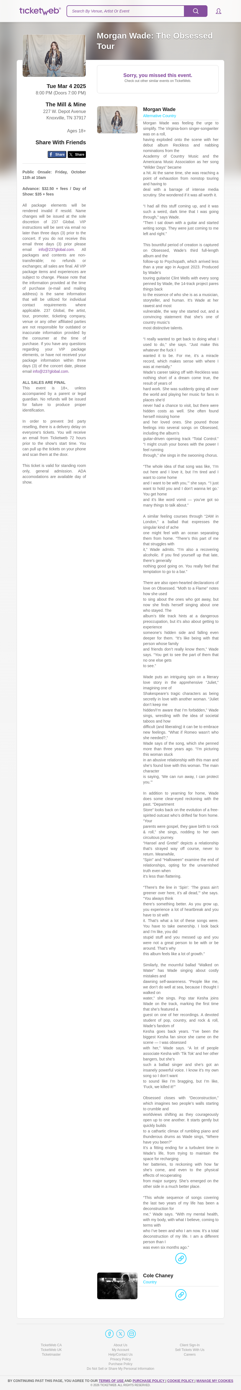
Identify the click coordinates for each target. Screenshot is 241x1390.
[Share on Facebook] (57, 154)
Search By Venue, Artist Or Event (100, 11)
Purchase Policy (120, 1364)
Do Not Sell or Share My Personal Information (120, 1369)
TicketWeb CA (51, 1345)
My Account (120, 1350)
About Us (120, 1345)
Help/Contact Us (120, 1354)
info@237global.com (56, 250)
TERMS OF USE (111, 1381)
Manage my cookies (214, 1381)
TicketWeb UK (51, 1350)
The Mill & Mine (66, 105)
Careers (190, 1354)
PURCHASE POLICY (149, 1381)
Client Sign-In (190, 1345)
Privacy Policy (120, 1359)
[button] (216, 11)
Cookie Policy (180, 1381)
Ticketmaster (51, 1354)
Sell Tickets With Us (189, 1350)
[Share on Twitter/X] (77, 154)
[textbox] (136, 11)
